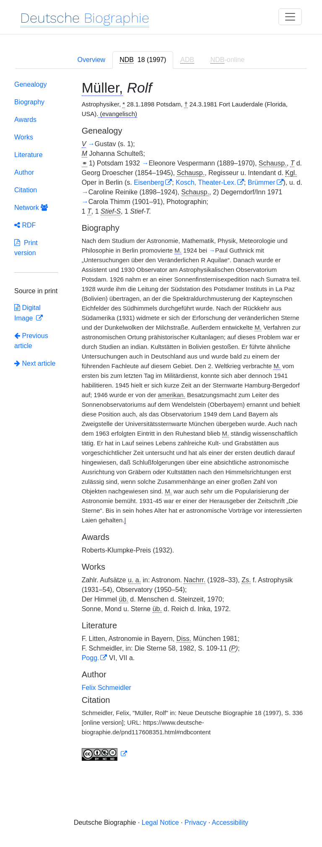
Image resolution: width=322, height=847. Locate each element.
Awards (25, 119)
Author (24, 172)
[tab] (142, 60)
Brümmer (261, 182)
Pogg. (90, 657)
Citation (25, 190)
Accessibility (230, 822)
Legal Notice (160, 822)
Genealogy (30, 84)
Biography (29, 102)
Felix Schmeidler (106, 687)
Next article (34, 363)
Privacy (195, 822)
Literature (28, 154)
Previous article (31, 340)
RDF (25, 225)
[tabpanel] (161, 422)
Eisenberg (149, 182)
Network (31, 207)
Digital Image (27, 313)
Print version (26, 247)
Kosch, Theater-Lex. (206, 182)
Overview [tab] (91, 59)
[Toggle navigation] (290, 16)
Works (23, 137)
